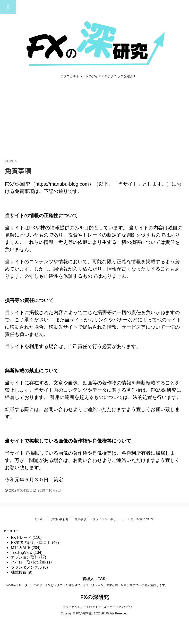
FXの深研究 (94, 597)
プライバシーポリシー (107, 519)
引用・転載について (141, 519)
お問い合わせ (60, 519)
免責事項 (80, 519)
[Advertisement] (94, 122)
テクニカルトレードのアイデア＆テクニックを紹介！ (94, 607)
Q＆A (40, 519)
